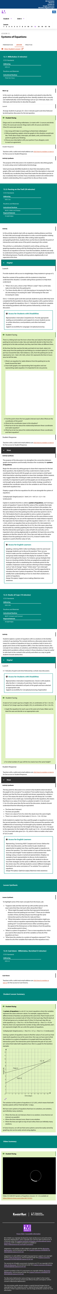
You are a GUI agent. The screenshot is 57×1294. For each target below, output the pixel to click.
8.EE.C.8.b (8, 605)
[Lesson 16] (49, 26)
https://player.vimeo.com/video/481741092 (17, 1198)
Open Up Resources (15, 1257)
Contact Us (51, 4)
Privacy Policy (21, 1234)
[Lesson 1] (3, 26)
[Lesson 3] (9, 26)
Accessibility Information (33, 1234)
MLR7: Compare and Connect (14, 616)
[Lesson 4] (11, 26)
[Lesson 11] (31, 26)
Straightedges (9, 216)
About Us (51, 2)
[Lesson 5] (14, 26)
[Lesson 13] (38, 26)
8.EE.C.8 (7, 67)
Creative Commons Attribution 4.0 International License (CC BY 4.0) (27, 1242)
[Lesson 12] (35, 26)
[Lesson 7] (19, 26)
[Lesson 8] (22, 26)
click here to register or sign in (44, 151)
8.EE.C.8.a (8, 199)
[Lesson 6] (17, 26)
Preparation (8, 45)
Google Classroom (48, 6)
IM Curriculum (49, 1)
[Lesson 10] (28, 26)
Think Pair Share (10, 78)
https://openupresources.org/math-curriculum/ (18, 1244)
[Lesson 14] (42, 26)
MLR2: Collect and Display (12, 210)
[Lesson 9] (25, 26)
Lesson (19, 45)
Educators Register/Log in (46, 7)
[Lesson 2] (6, 26)
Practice (28, 45)
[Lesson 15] (45, 26)
